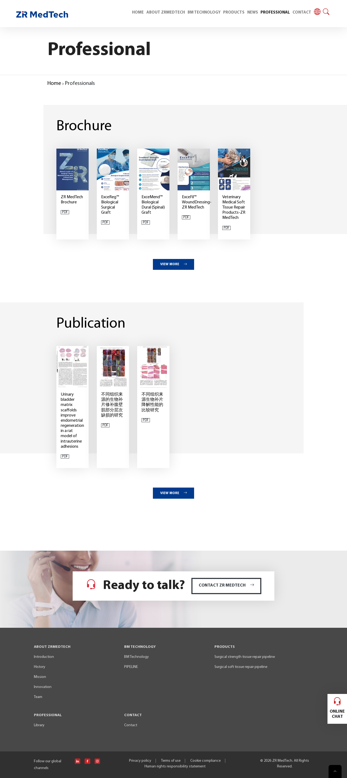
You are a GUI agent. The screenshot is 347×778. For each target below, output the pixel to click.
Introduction (44, 657)
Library (39, 725)
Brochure (84, 126)
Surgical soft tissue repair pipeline (240, 667)
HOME (138, 13)
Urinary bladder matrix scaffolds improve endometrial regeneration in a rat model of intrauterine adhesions (72, 420)
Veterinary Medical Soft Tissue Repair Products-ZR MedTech (233, 207)
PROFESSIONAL (275, 13)
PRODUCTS (234, 13)
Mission (40, 677)
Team (38, 697)
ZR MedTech (282, 761)
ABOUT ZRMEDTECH (165, 13)
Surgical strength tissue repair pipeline (244, 657)
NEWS (252, 13)
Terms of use (171, 761)
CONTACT (302, 13)
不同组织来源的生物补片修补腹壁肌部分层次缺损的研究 (112, 405)
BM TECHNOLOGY (204, 13)
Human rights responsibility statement (174, 766)
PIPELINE (131, 667)
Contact (130, 725)
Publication (91, 323)
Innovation (43, 687)
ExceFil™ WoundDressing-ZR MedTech (196, 202)
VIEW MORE (173, 264)
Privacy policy (140, 761)
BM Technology (136, 657)
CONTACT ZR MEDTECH (226, 585)
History (39, 667)
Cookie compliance (205, 761)
